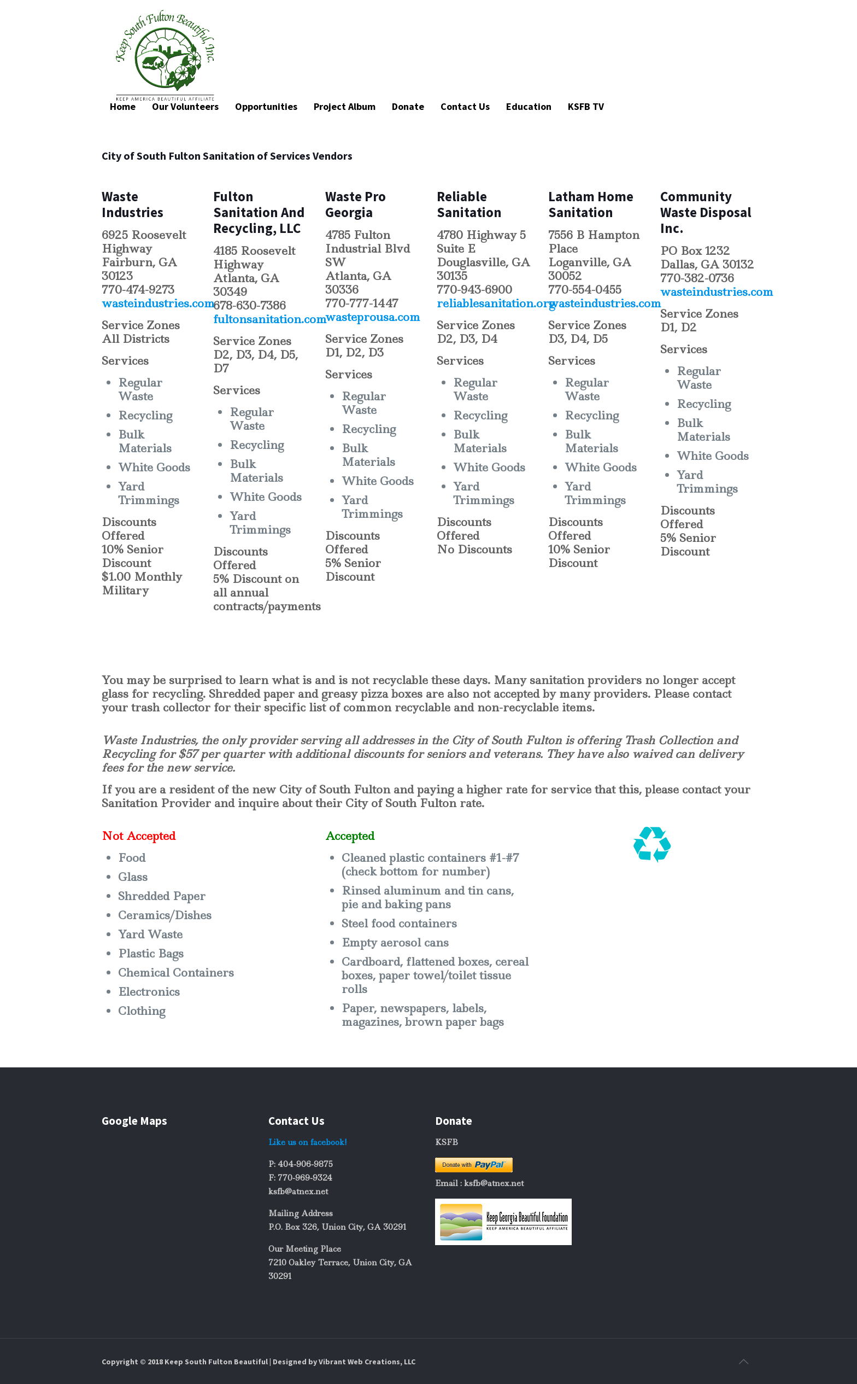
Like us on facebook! (307, 1142)
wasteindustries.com (158, 303)
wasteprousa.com (372, 317)
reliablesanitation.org (496, 303)
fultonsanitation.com (270, 319)
